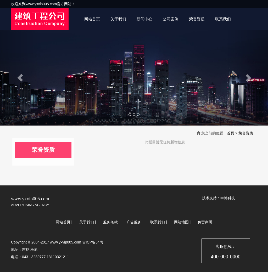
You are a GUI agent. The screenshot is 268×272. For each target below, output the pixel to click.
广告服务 (134, 222)
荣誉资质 (197, 19)
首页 (230, 133)
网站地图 (181, 222)
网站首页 (92, 19)
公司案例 (170, 19)
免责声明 (205, 222)
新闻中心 (144, 19)
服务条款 (110, 222)
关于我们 (118, 19)
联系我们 (223, 19)
